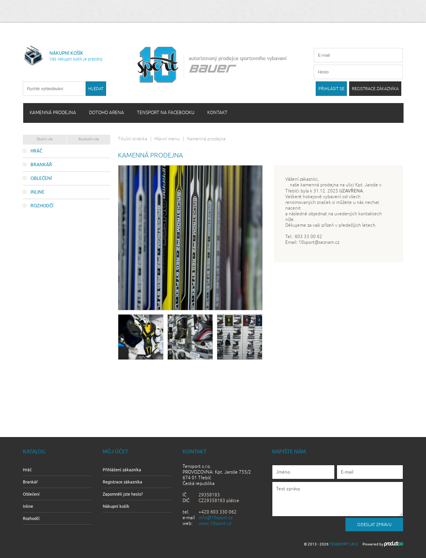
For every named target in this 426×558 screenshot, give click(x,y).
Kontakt (217, 113)
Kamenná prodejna (53, 113)
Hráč (36, 151)
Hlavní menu (167, 139)
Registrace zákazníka (122, 482)
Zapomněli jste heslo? (123, 494)
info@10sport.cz (215, 518)
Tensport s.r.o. (344, 544)
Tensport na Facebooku (165, 113)
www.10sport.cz (215, 523)
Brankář (41, 165)
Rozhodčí (41, 206)
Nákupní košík (116, 506)
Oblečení (41, 178)
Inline (37, 192)
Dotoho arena (106, 113)
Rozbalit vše (88, 139)
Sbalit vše (45, 139)
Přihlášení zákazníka (122, 469)
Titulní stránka (132, 139)
